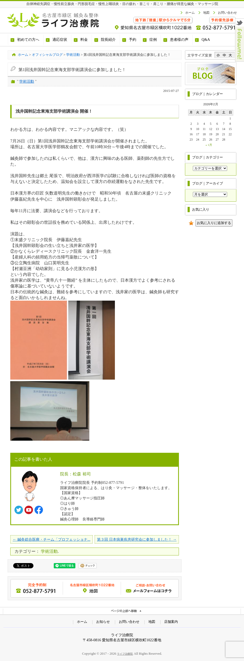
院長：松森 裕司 (75, 474)
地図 (206, 12)
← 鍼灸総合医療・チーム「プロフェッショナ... (51, 539)
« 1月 (209, 144)
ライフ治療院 (125, 653)
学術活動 (26, 81)
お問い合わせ (227, 12)
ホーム (190, 12)
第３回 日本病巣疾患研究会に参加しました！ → (137, 539)
